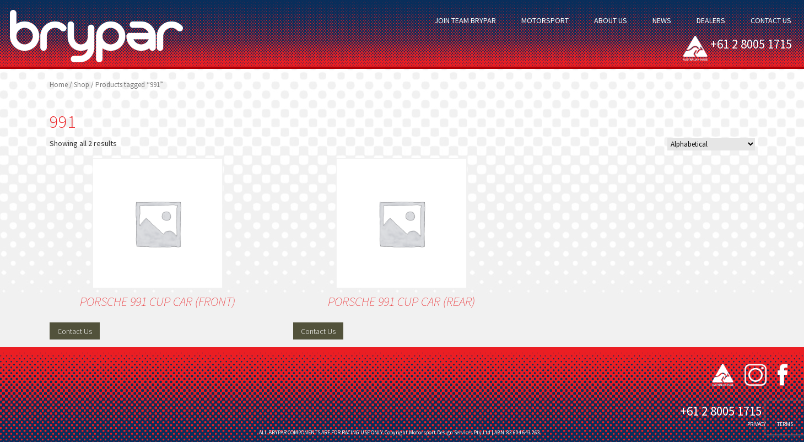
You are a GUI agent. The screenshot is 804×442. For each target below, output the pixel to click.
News (661, 20)
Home (59, 84)
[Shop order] (711, 144)
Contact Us (771, 20)
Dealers (711, 20)
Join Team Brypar (465, 20)
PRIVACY (756, 424)
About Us (610, 20)
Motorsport (545, 20)
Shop (81, 84)
